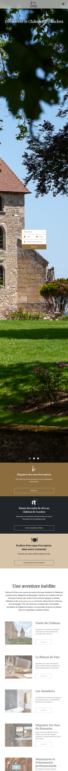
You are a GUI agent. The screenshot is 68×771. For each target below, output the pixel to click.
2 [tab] (34, 458)
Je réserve (43, 646)
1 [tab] (30, 458)
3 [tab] (38, 458)
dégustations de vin (26, 601)
